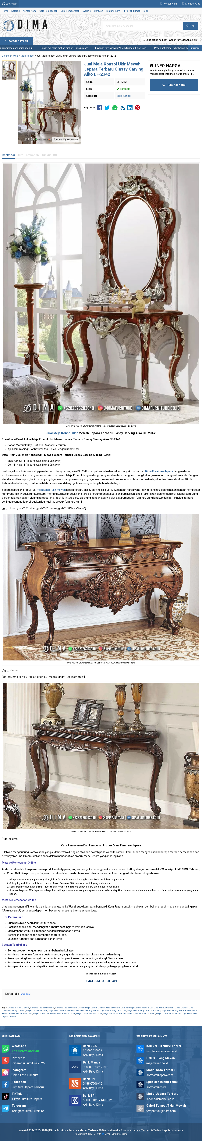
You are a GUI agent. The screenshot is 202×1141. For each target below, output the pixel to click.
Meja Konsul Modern (145, 1013)
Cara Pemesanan (48, 10)
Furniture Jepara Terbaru (28, 1087)
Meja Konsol (124, 95)
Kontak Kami (29, 10)
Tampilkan (24, 994)
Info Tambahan (28, 155)
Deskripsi (8, 155)
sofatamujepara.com (159, 1075)
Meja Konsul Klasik (66, 1013)
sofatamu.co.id (156, 1087)
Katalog (15, 10)
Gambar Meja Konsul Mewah (135, 1008)
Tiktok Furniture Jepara (27, 1099)
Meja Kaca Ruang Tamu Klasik (176, 1010)
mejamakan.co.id (157, 1063)
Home (5, 10)
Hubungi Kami (174, 85)
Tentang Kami (113, 10)
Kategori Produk (16, 40)
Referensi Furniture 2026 (28, 1063)
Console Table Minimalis (42, 1008)
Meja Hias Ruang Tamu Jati (113, 1010)
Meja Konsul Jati (24, 1013)
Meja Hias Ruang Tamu (87, 1010)
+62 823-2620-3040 (25, 1051)
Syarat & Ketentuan (93, 10)
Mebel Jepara (181, 1008)
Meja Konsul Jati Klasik (44, 1013)
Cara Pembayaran (70, 10)
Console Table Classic (18, 1008)
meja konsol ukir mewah (51, 489)
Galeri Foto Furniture (25, 1075)
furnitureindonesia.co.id (161, 1051)
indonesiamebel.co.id (160, 1099)
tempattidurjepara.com (161, 1111)
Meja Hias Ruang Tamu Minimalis (144, 1010)
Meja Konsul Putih (165, 1013)
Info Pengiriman (132, 10)
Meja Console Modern (37, 1010)
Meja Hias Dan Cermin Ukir (61, 1010)
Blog (146, 10)
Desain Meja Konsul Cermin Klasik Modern (99, 1008)
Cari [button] (190, 26)
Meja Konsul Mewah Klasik (89, 1013)
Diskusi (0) (49, 155)
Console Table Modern (66, 1008)
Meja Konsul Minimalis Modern (118, 1013)
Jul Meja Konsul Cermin (162, 1008)
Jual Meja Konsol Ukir (62, 433)
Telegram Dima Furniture (28, 1111)
